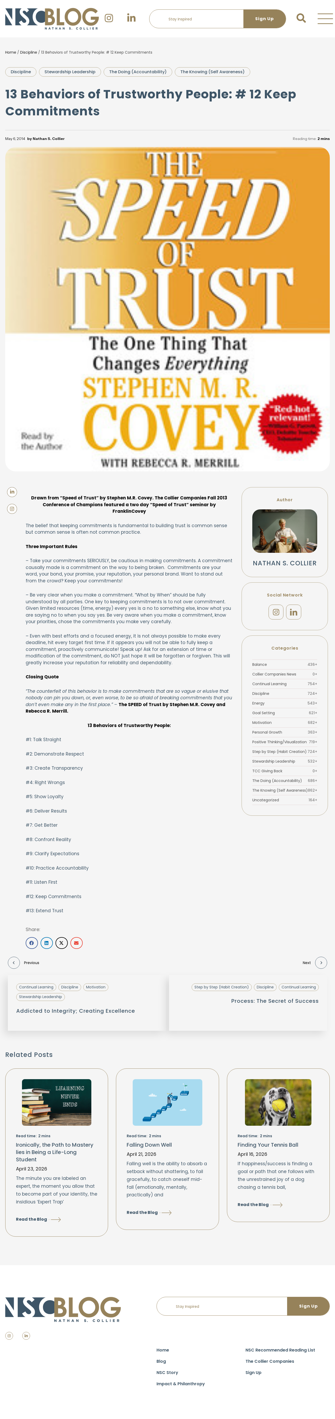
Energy (284, 703)
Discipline (28, 52)
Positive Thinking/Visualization (284, 742)
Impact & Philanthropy (181, 1384)
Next (315, 963)
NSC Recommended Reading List (280, 1350)
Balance (284, 665)
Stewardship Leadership (70, 72)
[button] (325, 19)
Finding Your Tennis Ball (268, 1144)
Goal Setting (284, 713)
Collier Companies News (284, 674)
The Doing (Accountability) (138, 72)
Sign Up (253, 1373)
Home (10, 52)
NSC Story (167, 1373)
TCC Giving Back (284, 771)
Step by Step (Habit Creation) (284, 752)
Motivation (284, 723)
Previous (23, 963)
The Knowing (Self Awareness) (212, 72)
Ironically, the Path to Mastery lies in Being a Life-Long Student (54, 1152)
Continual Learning (284, 684)
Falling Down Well (149, 1144)
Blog (161, 1361)
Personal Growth (284, 732)
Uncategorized (284, 800)
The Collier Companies (269, 1361)
